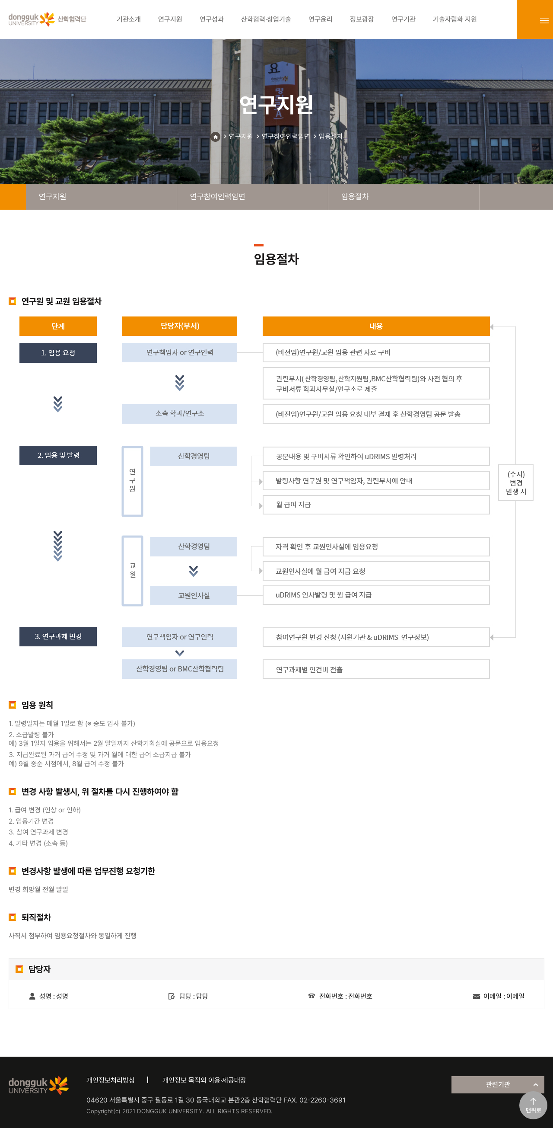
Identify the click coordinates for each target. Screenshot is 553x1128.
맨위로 (533, 1110)
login (525, 20)
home (13, 197)
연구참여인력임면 (286, 136)
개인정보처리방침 (110, 1080)
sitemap (544, 20)
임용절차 (331, 136)
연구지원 (241, 136)
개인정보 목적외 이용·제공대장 (204, 1080)
